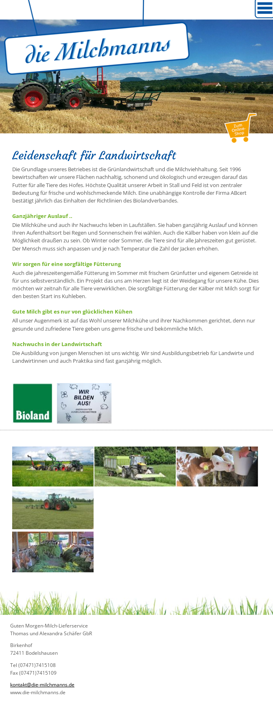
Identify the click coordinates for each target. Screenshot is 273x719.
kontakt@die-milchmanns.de (42, 685)
